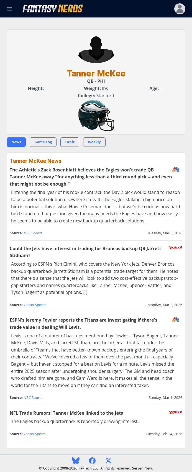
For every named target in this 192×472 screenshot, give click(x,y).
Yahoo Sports (34, 304)
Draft (70, 141)
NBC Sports (33, 232)
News (16, 141)
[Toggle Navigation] (9, 9)
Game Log (43, 141)
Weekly (94, 141)
